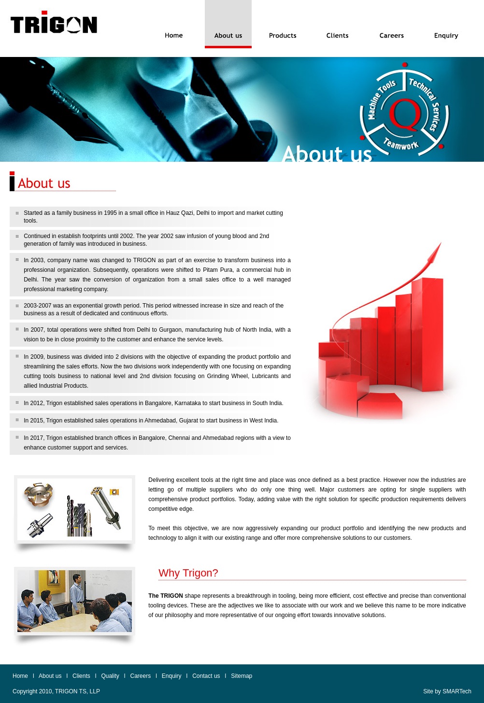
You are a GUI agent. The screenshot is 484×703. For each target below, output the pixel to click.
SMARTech (456, 691)
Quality (110, 676)
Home (20, 676)
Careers (140, 676)
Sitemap (241, 676)
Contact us (206, 676)
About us (50, 676)
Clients (81, 676)
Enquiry (172, 676)
